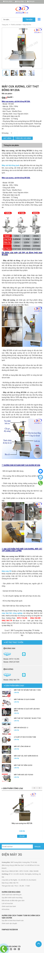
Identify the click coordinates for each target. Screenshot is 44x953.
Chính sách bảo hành (9, 906)
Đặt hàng (7, 138)
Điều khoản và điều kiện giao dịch (13, 900)
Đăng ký (30, 1)
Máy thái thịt (27, 25)
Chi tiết (22, 836)
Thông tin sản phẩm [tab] (11, 145)
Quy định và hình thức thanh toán (13, 920)
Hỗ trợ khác (5, 909)
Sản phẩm (8, 1)
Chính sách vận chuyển (9, 923)
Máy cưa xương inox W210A (22, 823)
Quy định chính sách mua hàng (12, 897)
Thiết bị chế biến (16, 25)
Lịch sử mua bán (7, 903)
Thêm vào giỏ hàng (23, 138)
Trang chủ (5, 25)
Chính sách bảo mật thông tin (11, 895)
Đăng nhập (19, 1)
